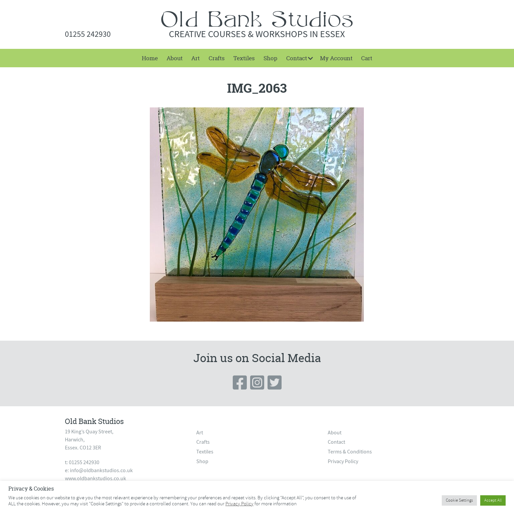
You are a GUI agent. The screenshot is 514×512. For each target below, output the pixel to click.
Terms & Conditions (350, 451)
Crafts (217, 58)
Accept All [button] (493, 500)
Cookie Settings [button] (459, 500)
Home (150, 58)
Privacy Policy (343, 461)
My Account (336, 58)
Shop (270, 58)
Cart (366, 58)
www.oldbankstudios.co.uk (95, 478)
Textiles (244, 58)
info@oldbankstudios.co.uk (101, 470)
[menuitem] (149, 58)
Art (195, 58)
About (175, 58)
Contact (296, 58)
